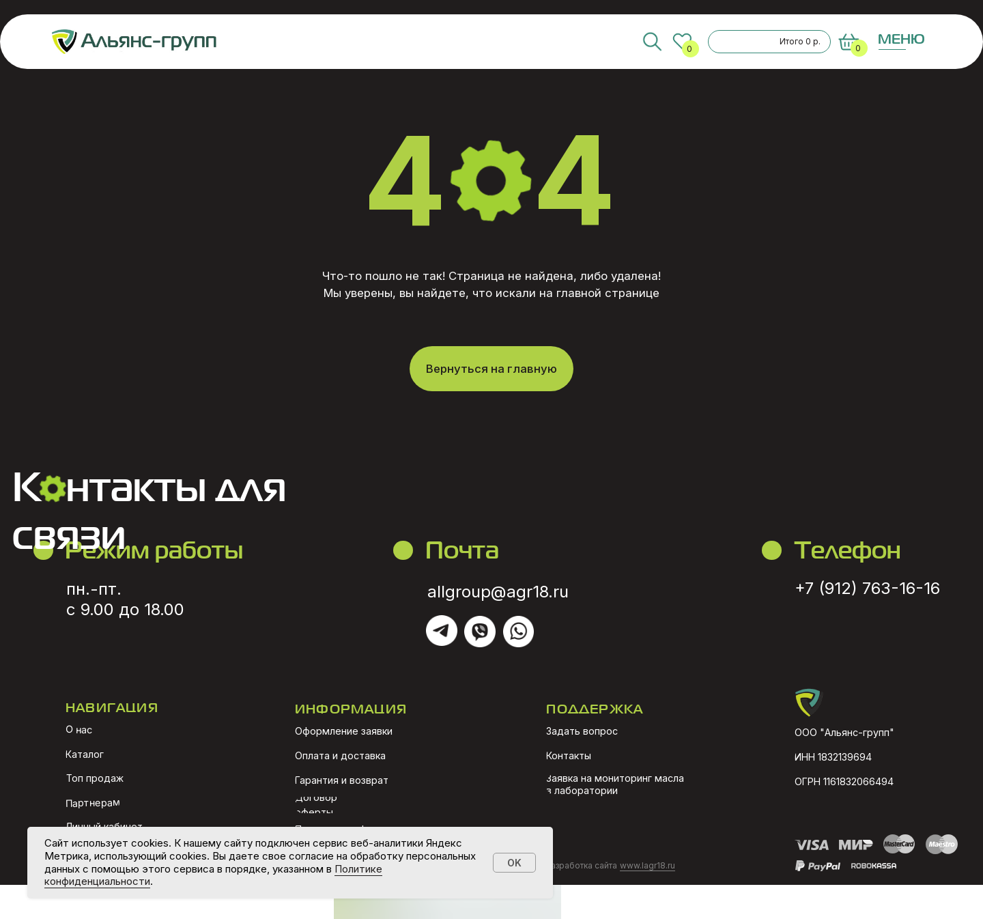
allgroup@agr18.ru (498, 592)
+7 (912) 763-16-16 (867, 588)
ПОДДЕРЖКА (594, 708)
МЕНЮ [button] (901, 38)
